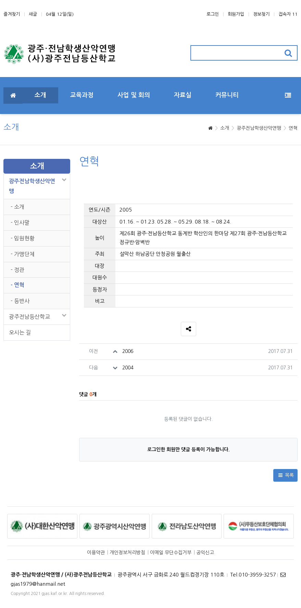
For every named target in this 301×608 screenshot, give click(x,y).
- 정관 (17, 270)
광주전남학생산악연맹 (259, 128)
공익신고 (205, 552)
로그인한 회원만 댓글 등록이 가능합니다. (188, 449)
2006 (127, 351)
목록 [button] (285, 475)
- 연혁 (17, 285)
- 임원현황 (23, 238)
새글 (33, 14)
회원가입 (236, 14)
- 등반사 (20, 301)
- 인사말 (20, 222)
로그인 (212, 14)
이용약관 (96, 552)
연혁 (293, 128)
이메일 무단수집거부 (170, 552)
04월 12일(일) (60, 14)
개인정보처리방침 (127, 552)
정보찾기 (261, 14)
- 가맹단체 (23, 254)
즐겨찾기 (11, 14)
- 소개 (17, 207)
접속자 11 (288, 14)
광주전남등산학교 (29, 316)
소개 (224, 128)
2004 (127, 367)
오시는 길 (20, 332)
